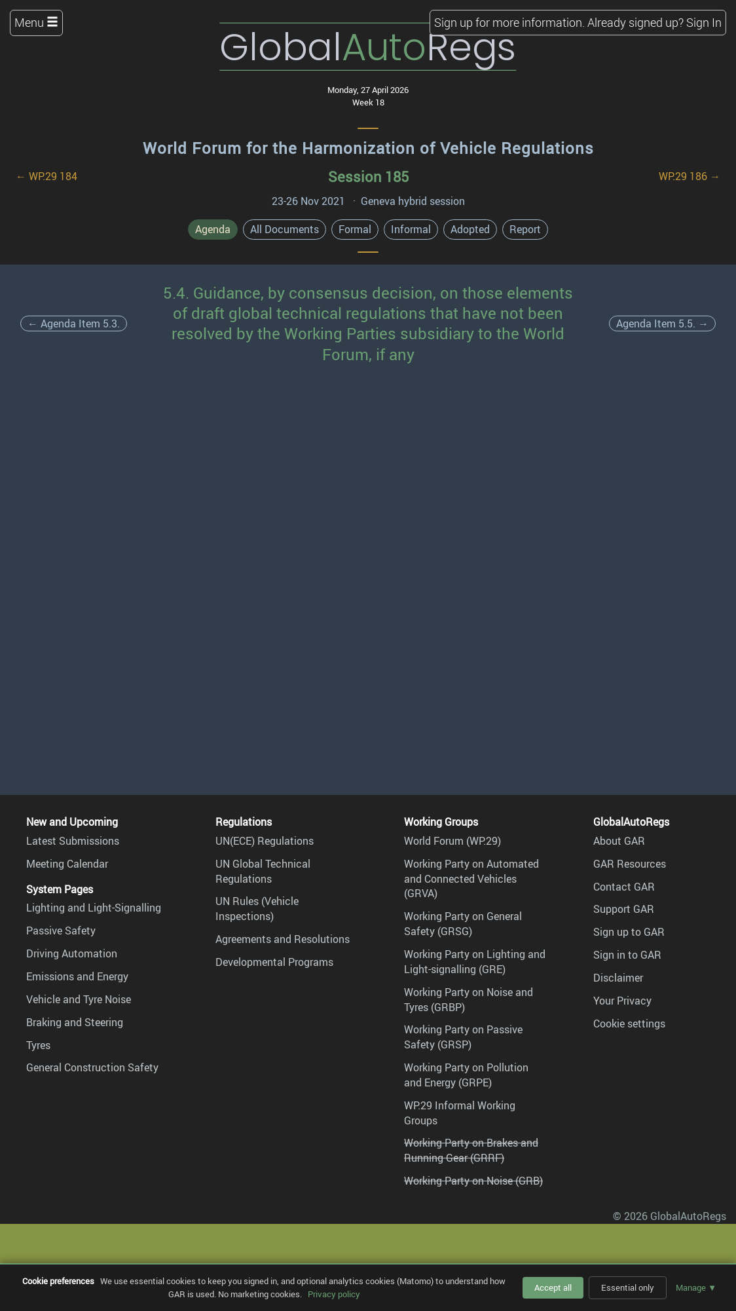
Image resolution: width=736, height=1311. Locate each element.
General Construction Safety (92, 1067)
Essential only (627, 1287)
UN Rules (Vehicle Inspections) (257, 908)
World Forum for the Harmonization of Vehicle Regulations (368, 148)
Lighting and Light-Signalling (93, 907)
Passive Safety (61, 930)
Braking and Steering (74, 1022)
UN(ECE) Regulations (264, 841)
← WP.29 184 (46, 176)
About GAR (619, 841)
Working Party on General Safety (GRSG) (463, 923)
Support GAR (623, 909)
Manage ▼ (696, 1287)
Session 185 (368, 176)
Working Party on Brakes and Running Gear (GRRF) (471, 1150)
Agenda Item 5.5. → (662, 323)
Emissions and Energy (77, 976)
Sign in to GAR (627, 955)
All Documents (284, 229)
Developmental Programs (274, 962)
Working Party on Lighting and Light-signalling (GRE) (474, 961)
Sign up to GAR (629, 932)
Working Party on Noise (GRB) (473, 1180)
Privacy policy (334, 1294)
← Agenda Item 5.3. (74, 323)
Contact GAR (624, 886)
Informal (411, 229)
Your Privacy (622, 1000)
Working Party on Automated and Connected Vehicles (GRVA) (471, 879)
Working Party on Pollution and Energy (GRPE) (466, 1075)
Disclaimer (618, 977)
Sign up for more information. (509, 22)
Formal (355, 229)
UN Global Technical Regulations (262, 871)
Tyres (38, 1045)
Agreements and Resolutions (282, 939)
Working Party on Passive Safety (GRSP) (463, 1037)
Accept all (553, 1287)
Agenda (212, 229)
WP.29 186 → (689, 176)
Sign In (704, 22)
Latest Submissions (72, 841)
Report (525, 229)
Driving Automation (71, 953)
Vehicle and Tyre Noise (78, 999)
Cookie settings (629, 1023)
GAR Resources (629, 864)
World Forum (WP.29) (452, 841)
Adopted (470, 229)
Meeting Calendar (67, 864)
